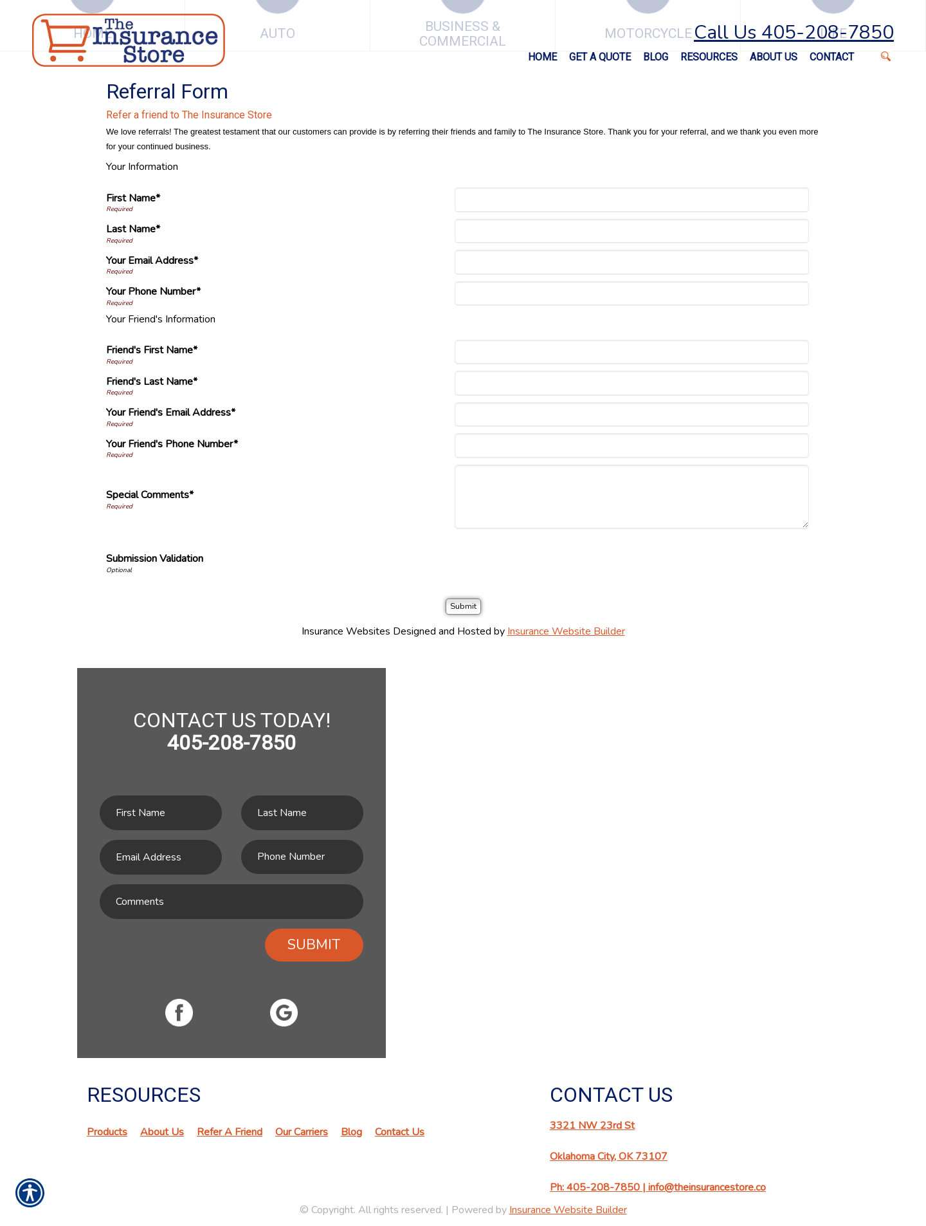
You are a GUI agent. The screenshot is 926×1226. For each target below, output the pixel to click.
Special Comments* (150, 495)
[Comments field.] (231, 901)
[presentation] (555, 560)
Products (107, 1132)
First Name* (133, 198)
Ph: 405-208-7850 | (599, 1187)
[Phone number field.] (302, 857)
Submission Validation (154, 559)
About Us (162, 1132)
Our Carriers (301, 1132)
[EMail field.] (161, 857)
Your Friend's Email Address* (170, 412)
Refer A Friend (229, 1132)
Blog (351, 1132)
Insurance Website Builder (566, 631)
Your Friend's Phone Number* (172, 444)
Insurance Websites (346, 631)
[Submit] (463, 607)
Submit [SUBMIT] (313, 944)
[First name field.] (161, 812)
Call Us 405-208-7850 (794, 32)
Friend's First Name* (151, 350)
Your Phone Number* (153, 291)
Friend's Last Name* (151, 382)
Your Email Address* (152, 261)
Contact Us (399, 1132)
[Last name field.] (302, 812)
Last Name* (133, 229)
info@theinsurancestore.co (707, 1187)
